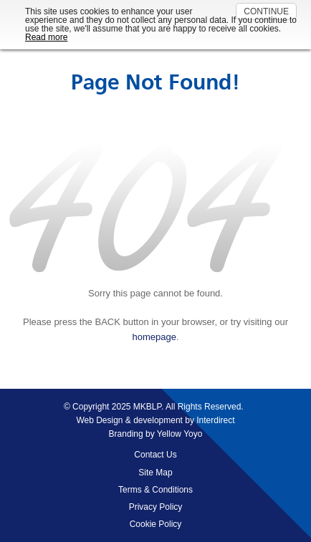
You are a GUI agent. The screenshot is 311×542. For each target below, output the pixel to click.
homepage (154, 337)
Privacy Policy (156, 507)
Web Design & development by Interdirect (155, 420)
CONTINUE (266, 11)
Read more (46, 37)
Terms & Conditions (155, 490)
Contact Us (155, 455)
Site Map (155, 473)
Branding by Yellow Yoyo (156, 434)
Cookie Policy (156, 524)
